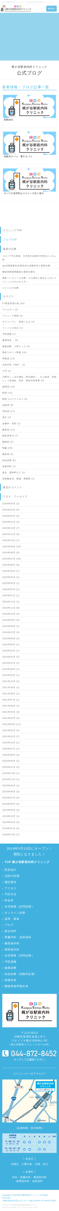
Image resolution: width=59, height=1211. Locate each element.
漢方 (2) (6, 417)
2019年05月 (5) (11, 810)
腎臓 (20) (7, 448)
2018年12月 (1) (11, 834)
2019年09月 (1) (11, 785)
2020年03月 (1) (11, 761)
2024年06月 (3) (11, 638)
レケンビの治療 (10, 288)
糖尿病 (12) (8, 429)
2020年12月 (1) (11, 742)
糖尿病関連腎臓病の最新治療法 (18, 272)
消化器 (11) (8, 411)
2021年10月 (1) (11, 681)
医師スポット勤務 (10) (14, 352)
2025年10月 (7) (11, 540)
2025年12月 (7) (11, 528)
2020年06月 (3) (11, 755)
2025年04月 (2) (11, 577)
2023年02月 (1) (11, 675)
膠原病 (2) (7, 454)
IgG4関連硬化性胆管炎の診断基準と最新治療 (26, 265)
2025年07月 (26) (11, 558)
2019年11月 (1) (11, 779)
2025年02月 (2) (11, 589)
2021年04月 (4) (11, 718)
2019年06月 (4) (11, 804)
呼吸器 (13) (8, 358)
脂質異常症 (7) (10, 435)
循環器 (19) (8, 386)
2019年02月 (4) (11, 822)
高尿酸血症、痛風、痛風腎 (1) (18, 478)
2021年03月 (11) (11, 724)
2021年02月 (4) (11, 730)
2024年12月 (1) (11, 601)
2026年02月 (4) (11, 516)
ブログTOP (10, 239)
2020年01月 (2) (11, 767)
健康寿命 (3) (10, 340)
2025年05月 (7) (11, 571)
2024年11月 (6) (11, 608)
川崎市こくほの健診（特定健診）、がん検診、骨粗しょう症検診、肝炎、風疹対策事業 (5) (29, 379)
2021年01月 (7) (11, 736)
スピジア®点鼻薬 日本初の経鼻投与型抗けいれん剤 (29, 258)
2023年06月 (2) (11, 669)
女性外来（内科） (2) (13, 364)
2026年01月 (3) (11, 522)
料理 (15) (7, 393)
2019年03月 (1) (11, 816)
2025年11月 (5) (11, 534)
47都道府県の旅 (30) (13, 303)
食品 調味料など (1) (13, 472)
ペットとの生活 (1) (12, 328)
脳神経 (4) (7, 442)
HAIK (36, 1207)
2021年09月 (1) (11, 687)
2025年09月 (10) (11, 546)
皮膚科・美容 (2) (11, 423)
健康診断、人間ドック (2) (16, 346)
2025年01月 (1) (11, 595)
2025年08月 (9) (11, 552)
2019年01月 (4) (11, 828)
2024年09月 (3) (11, 620)
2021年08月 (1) (11, 693)
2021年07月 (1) (11, 700)
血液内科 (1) (9, 466)
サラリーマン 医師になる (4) (18, 321)
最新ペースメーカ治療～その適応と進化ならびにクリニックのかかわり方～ (29, 280)
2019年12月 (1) (11, 773)
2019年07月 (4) (11, 797)
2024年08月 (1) (11, 626)
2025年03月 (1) (11, 583)
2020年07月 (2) (11, 748)
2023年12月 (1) (11, 663)
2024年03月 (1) (11, 650)
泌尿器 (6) (7, 405)
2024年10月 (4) (11, 614)
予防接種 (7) (9, 334)
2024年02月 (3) (11, 657)
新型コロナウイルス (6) (15, 399)
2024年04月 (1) (11, 644)
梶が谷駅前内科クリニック (28, 1195)
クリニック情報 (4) (12, 315)
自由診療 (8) (9, 460)
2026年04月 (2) (11, 503)
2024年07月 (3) (11, 632)
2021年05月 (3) (11, 712)
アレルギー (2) (10, 309)
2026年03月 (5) (11, 509)
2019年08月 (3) (11, 791)
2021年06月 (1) (11, 706)
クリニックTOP (12, 230)
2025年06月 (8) (11, 565)
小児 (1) (6, 371)
